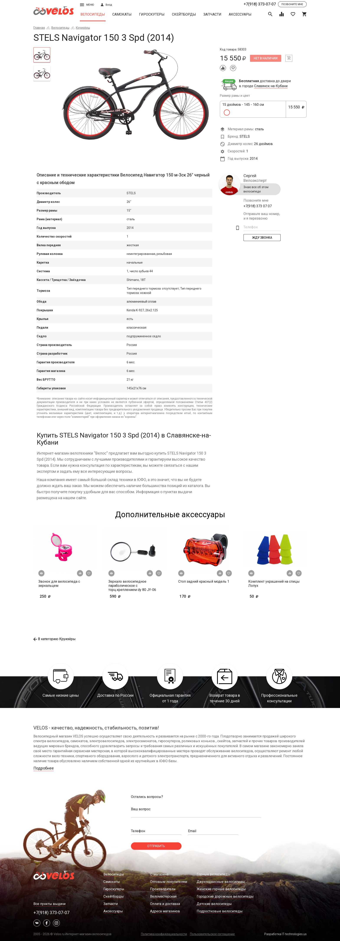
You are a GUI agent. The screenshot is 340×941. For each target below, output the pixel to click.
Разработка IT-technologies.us (285, 934)
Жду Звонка (262, 237)
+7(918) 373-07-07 (260, 4)
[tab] (42, 54)
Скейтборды (184, 14)
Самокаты (122, 14)
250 (52, 596)
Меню (87, 5)
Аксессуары (240, 14)
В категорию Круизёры (54, 639)
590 (122, 596)
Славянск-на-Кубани (271, 86)
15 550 (296, 109)
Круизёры (83, 27)
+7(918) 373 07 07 (258, 206)
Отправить (156, 846)
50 (267, 596)
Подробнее (43, 768)
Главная (39, 27)
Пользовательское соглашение (212, 934)
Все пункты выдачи (49, 904)
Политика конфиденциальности (164, 934)
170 (198, 596)
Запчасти (212, 14)
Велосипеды (92, 14)
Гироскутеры (152, 14)
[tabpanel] (135, 94)
